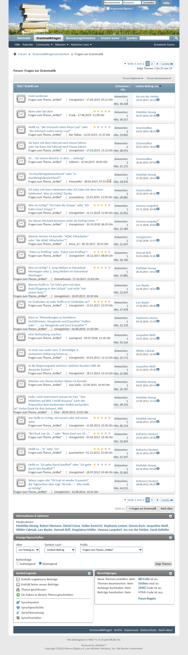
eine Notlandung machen (44, 334)
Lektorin (74, 162)
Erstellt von (31, 86)
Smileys (143, 583)
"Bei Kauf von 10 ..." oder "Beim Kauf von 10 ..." (59, 433)
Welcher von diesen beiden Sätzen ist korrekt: (57, 381)
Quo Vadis (75, 385)
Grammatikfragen (48, 38)
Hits (123, 89)
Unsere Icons (110, 38)
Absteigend (48, 564)
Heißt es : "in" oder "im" (43, 449)
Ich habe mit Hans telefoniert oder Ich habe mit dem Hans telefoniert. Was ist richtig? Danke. (65, 191)
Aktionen (60, 44)
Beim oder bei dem (40, 111)
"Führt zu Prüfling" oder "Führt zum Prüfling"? (58, 252)
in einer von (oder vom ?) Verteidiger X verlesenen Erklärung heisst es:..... (53, 352)
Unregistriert (76, 99)
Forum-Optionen (132, 78)
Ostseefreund (62, 279)
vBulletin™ (100, 645)
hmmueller (75, 181)
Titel (19, 86)
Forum (22, 54)
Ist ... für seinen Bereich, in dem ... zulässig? (56, 158)
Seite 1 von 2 (136, 63)
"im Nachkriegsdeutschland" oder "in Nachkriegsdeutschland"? (52, 176)
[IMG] (142, 588)
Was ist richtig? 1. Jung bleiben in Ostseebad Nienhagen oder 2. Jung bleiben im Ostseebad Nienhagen (58, 271)
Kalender (28, 44)
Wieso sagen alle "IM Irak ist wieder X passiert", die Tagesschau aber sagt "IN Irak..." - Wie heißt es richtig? (59, 484)
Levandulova (76, 197)
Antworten (122, 86)
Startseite (24, 38)
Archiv (118, 630)
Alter (19, 544)
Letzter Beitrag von (149, 86)
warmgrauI (75, 338)
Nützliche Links (80, 44)
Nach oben (167, 508)
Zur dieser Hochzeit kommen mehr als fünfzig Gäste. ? (63, 220)
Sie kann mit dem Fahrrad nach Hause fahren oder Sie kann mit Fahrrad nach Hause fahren (57, 144)
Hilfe (166, 3)
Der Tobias (75, 134)
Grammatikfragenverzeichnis (50, 54)
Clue (56, 412)
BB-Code (144, 579)
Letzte (167, 64)
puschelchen (76, 452)
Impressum (131, 630)
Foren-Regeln (147, 598)
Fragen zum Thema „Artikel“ (45, 99)
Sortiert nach (53, 544)
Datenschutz (148, 630)
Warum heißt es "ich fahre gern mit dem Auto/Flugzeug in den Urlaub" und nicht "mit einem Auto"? (57, 288)
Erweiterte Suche (164, 44)
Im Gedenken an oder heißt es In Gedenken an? (59, 301)
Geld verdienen (38, 96)
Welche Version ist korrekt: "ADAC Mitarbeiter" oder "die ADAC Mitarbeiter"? (58, 238)
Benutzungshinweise (80, 38)
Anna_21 (74, 244)
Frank (72, 115)
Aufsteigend (25, 564)
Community (43, 44)
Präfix (84, 544)
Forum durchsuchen (158, 78)
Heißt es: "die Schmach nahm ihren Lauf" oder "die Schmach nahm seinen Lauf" (58, 129)
